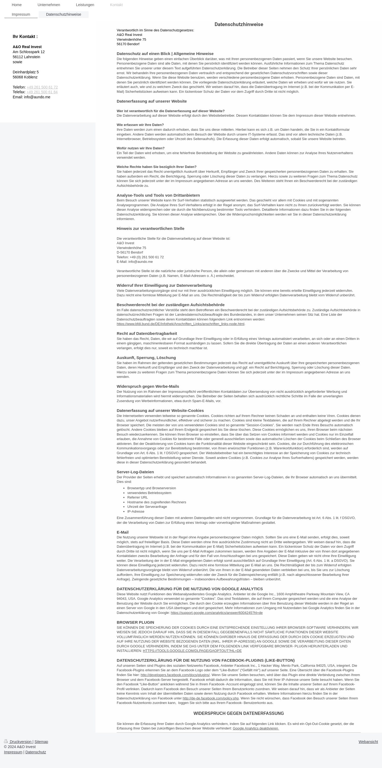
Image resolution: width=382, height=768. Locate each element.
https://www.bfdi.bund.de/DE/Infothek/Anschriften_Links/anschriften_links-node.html (180, 324)
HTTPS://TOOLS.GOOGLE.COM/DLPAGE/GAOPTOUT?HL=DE (192, 651)
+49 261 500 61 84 (42, 92)
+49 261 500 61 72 (42, 87)
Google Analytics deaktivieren (256, 728)
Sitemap (41, 742)
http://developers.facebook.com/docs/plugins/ (175, 675)
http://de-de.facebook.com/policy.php (211, 698)
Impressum (13, 752)
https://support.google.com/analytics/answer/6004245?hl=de (217, 613)
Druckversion (18, 742)
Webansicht (368, 742)
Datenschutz (35, 752)
